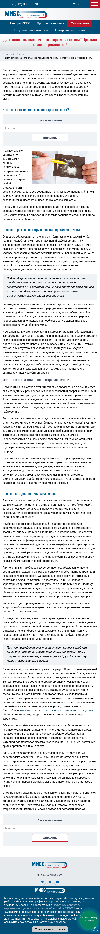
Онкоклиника (80, 23)
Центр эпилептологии (70, 30)
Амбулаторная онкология (31, 30)
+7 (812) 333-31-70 (24, 4)
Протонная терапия (50, 23)
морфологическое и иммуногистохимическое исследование (58, 710)
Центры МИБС (20, 23)
